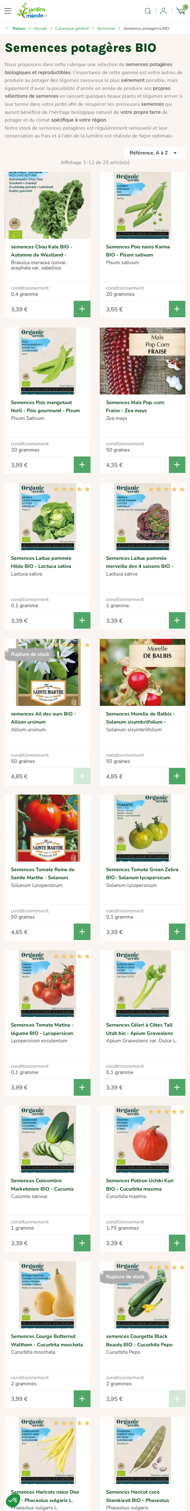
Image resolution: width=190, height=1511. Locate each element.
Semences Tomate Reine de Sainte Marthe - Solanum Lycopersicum (43, 877)
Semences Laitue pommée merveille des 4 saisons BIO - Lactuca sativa (140, 566)
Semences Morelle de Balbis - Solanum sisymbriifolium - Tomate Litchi (140, 722)
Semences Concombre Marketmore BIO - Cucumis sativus (42, 1189)
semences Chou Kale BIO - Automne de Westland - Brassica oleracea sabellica (42, 255)
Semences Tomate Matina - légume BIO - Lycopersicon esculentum (42, 1033)
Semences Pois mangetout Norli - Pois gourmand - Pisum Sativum (45, 410)
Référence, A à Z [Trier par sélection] (154, 153)
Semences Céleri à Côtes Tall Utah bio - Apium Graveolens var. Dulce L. (139, 1033)
